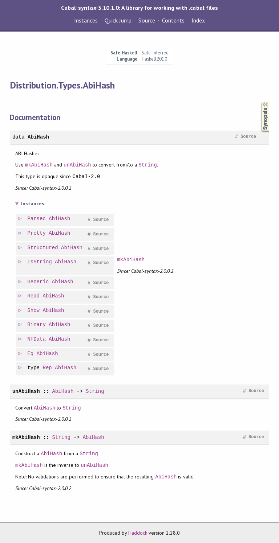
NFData (37, 339)
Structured (43, 247)
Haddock (137, 533)
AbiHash (38, 136)
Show (34, 310)
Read (34, 296)
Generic (38, 282)
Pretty (37, 233)
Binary (37, 324)
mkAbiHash (39, 164)
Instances (86, 20)
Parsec (37, 218)
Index (198, 20)
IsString (40, 262)
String (147, 164)
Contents (173, 20)
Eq (31, 353)
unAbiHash (77, 164)
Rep (47, 368)
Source (146, 20)
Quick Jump (118, 20)
